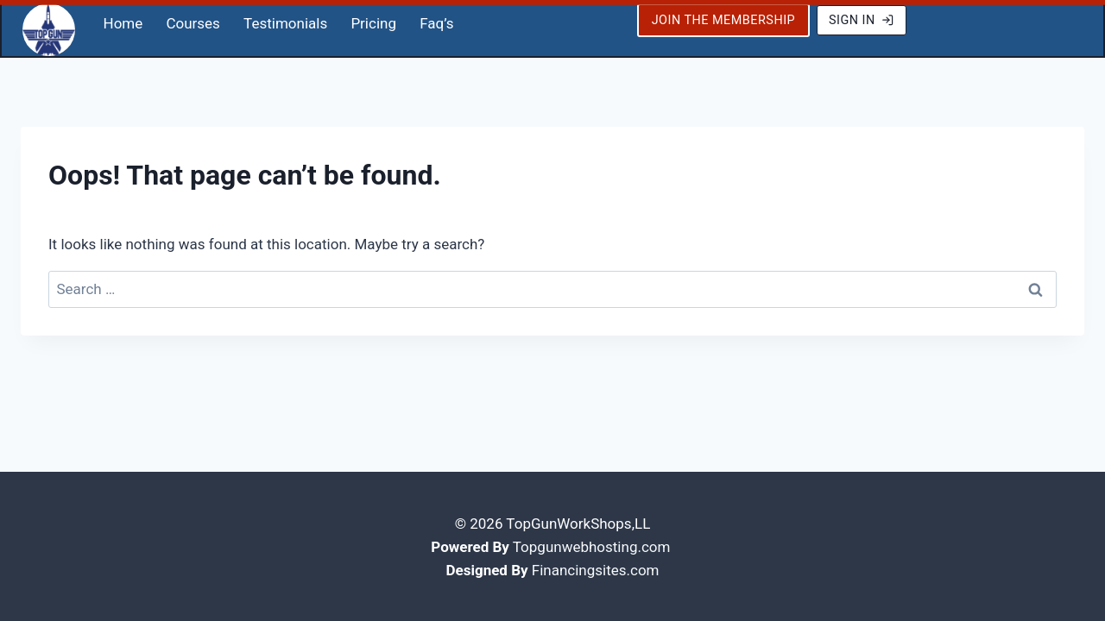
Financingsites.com (596, 568)
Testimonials (285, 21)
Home (123, 21)
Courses (192, 21)
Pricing (373, 21)
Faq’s (436, 21)
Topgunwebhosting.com (591, 545)
